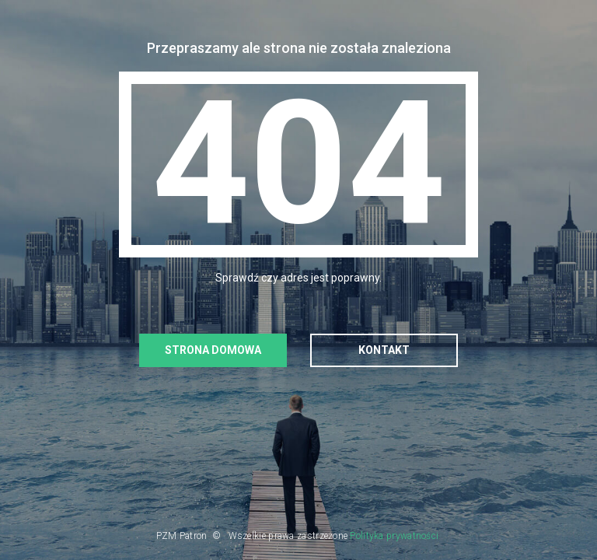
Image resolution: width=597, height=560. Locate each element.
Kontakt (384, 350)
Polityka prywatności (394, 535)
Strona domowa (213, 350)
